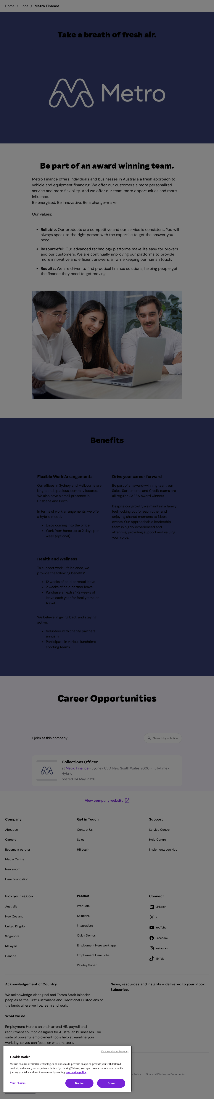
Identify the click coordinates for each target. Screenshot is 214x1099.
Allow (111, 1083)
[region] (67, 1069)
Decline (79, 1083)
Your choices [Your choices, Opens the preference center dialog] (18, 1083)
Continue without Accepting (115, 1051)
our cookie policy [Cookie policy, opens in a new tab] (76, 1072)
